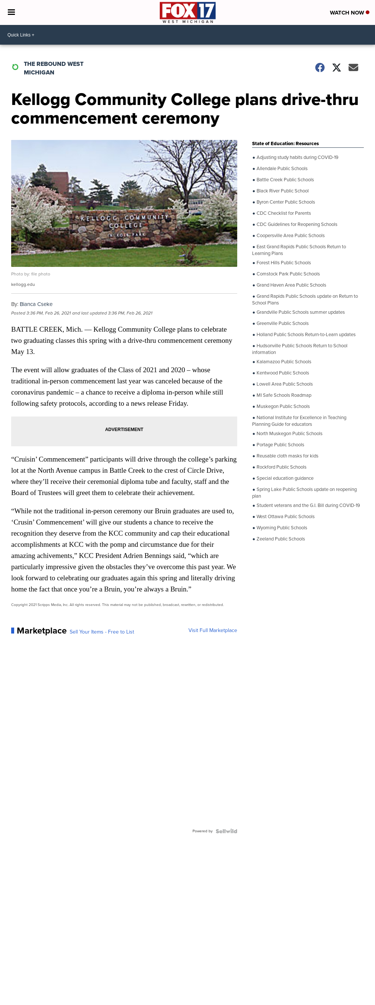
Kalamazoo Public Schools (283, 361)
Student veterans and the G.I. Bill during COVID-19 (307, 505)
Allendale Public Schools (281, 168)
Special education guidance (284, 478)
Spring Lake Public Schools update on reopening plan (304, 492)
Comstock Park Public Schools (287, 274)
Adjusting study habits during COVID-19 (297, 157)
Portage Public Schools (279, 444)
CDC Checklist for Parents (283, 213)
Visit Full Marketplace (212, 630)
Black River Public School (282, 191)
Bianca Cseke (36, 304)
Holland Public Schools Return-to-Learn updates (305, 334)
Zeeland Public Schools (280, 539)
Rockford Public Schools (280, 467)
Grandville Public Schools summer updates (300, 312)
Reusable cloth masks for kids (286, 456)
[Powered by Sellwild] (226, 831)
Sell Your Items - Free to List (102, 632)
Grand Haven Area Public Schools (290, 285)
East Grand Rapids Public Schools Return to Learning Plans (299, 249)
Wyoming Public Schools (281, 527)
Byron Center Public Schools (285, 202)
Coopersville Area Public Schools (290, 235)
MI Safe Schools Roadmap (283, 395)
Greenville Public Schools (282, 323)
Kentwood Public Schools (282, 373)
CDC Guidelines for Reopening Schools (296, 224)
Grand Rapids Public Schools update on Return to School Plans (305, 299)
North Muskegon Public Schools (288, 433)
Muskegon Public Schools (282, 406)
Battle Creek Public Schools (284, 179)
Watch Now (349, 13)
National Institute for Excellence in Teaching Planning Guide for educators (299, 420)
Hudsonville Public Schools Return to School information (299, 348)
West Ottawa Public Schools (285, 516)
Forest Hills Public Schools (283, 262)
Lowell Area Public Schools (284, 384)
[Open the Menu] (11, 12)
